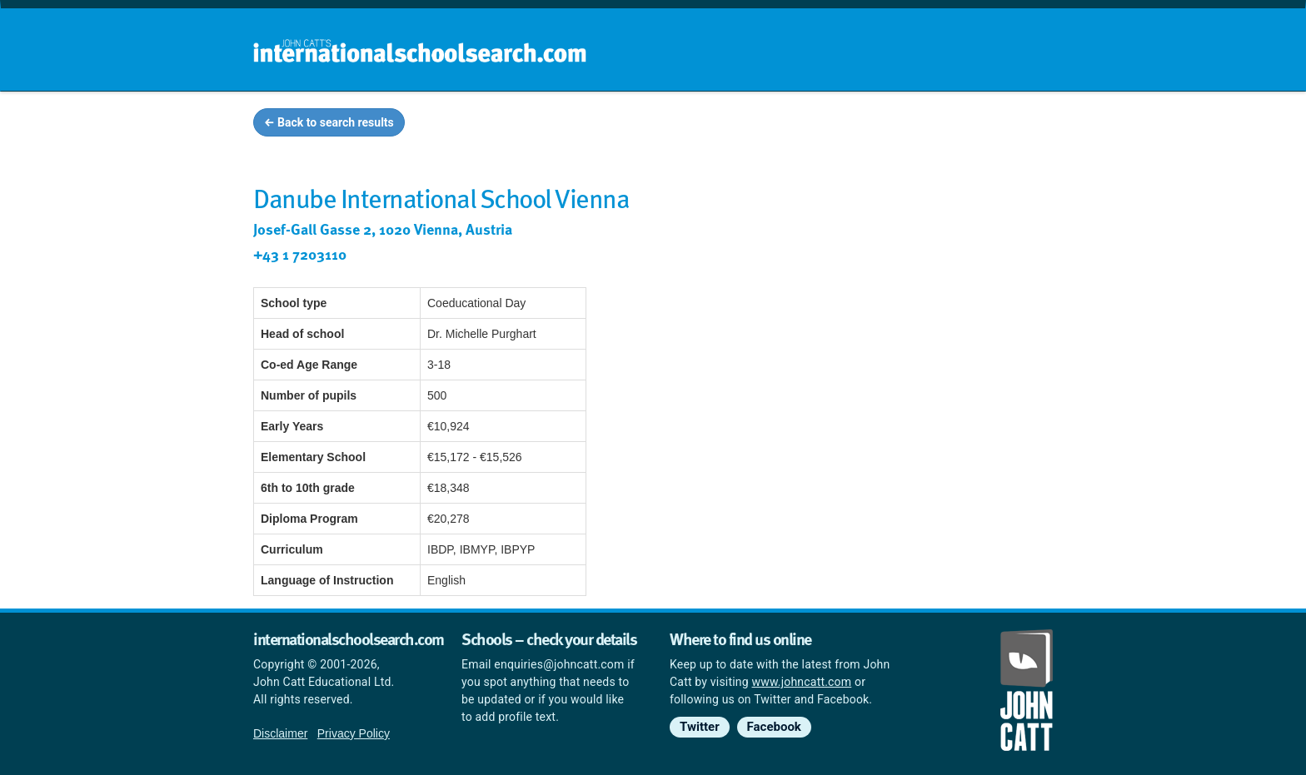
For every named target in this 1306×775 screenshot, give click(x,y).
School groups (711, 125)
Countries (943, 125)
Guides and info (834, 125)
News (1020, 125)
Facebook (774, 726)
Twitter (700, 726)
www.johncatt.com (802, 681)
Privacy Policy (353, 733)
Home (617, 125)
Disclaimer (280, 733)
